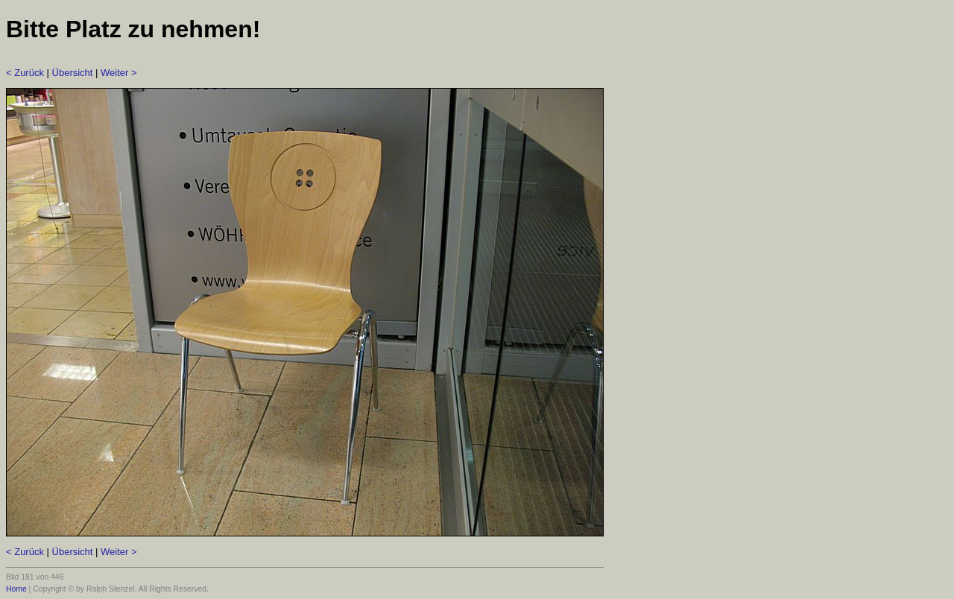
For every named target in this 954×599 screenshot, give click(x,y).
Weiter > (119, 72)
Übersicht (72, 72)
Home (16, 589)
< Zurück (25, 72)
